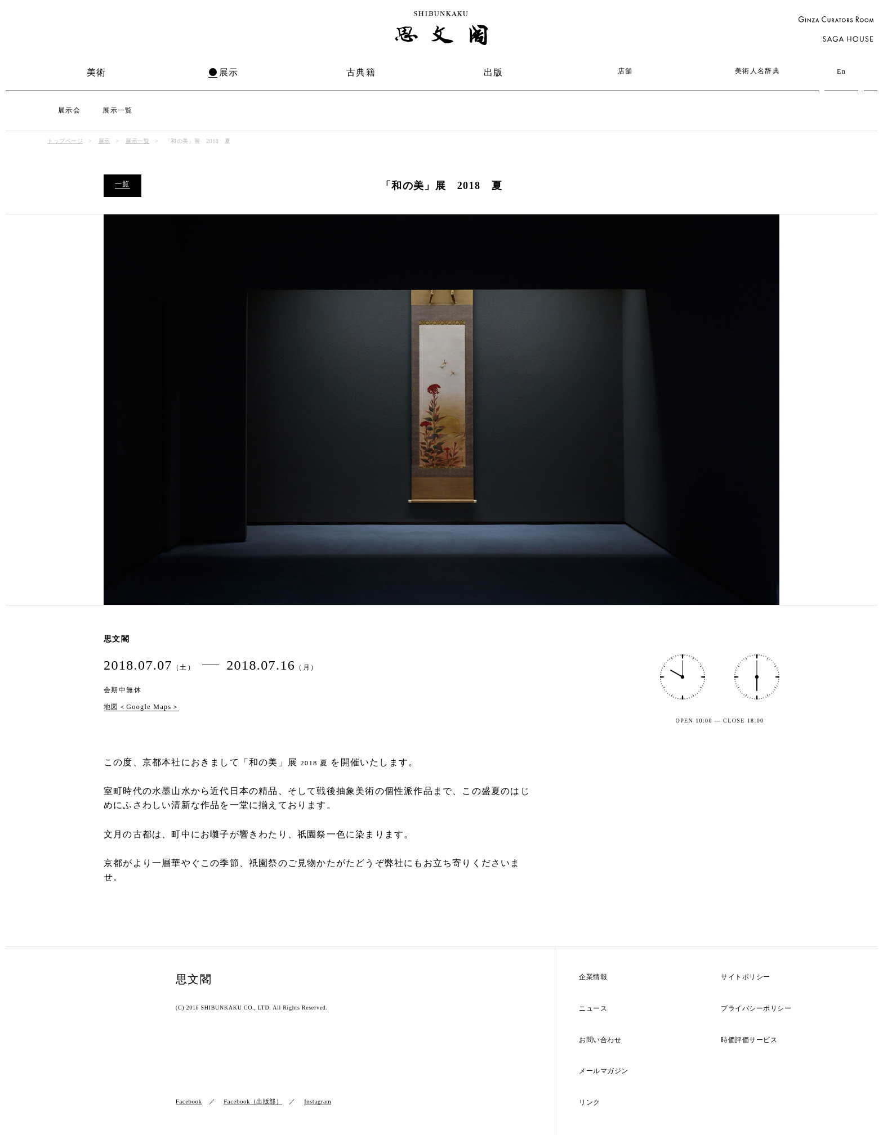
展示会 (69, 110)
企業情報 (593, 977)
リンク (589, 1102)
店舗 (625, 71)
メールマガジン (603, 1071)
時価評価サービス (749, 1040)
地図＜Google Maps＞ (141, 707)
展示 (229, 72)
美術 (96, 72)
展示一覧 (117, 110)
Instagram (317, 1101)
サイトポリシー (745, 977)
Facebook (189, 1101)
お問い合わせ (600, 1040)
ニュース (593, 1008)
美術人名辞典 (757, 71)
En (841, 71)
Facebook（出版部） (253, 1101)
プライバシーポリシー (756, 1008)
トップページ (65, 141)
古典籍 (361, 72)
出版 (493, 72)
